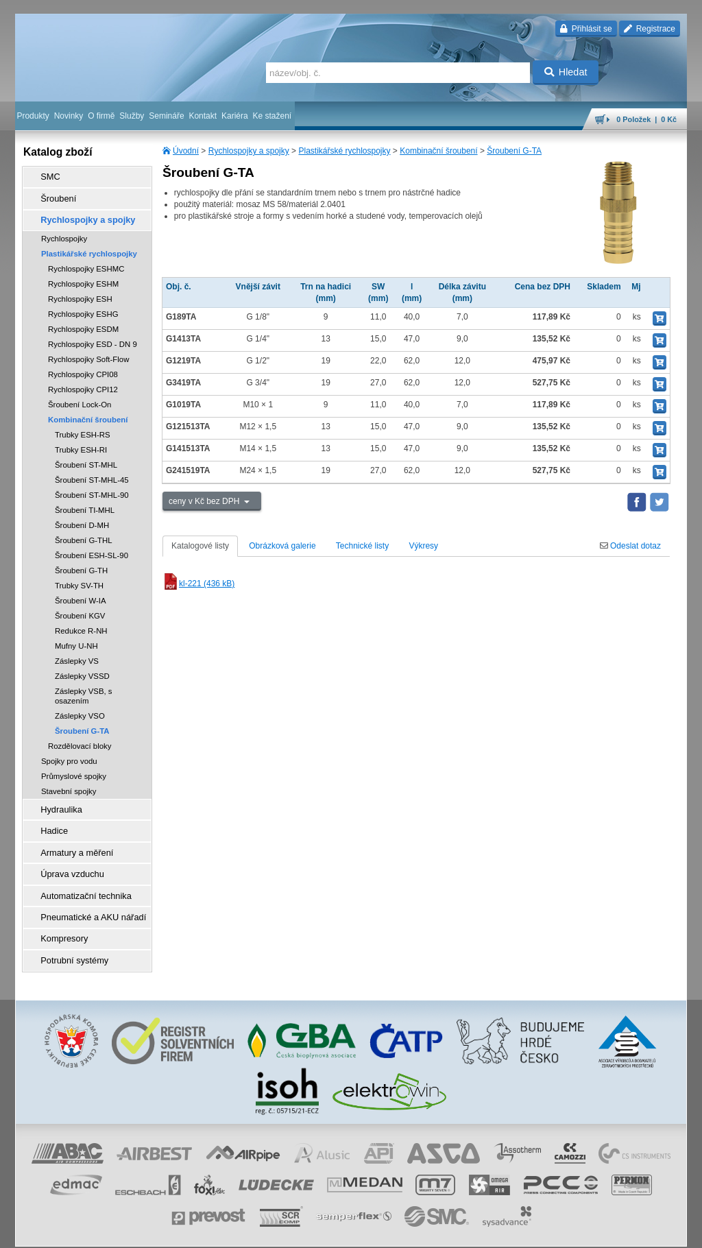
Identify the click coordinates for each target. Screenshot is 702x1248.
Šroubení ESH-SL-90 (91, 548)
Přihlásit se (586, 29)
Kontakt (203, 116)
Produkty (32, 116)
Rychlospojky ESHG (83, 307)
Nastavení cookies (156, 1231)
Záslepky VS (77, 654)
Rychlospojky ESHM (83, 277)
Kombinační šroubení (438, 151)
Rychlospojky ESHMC (86, 262)
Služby (131, 116)
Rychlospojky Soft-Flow (88, 352)
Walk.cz (103, 1230)
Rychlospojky (64, 232)
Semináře (166, 116)
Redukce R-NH (81, 624)
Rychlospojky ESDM (83, 322)
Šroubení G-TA (514, 151)
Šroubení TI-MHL (84, 503)
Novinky (69, 116)
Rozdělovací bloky (79, 739)
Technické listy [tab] (362, 546)
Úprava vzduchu (67, 859)
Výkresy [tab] (423, 546)
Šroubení (54, 195)
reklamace (376, 1231)
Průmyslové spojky (73, 769)
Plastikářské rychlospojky (344, 151)
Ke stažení (272, 116)
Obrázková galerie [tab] (282, 546)
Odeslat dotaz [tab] (630, 546)
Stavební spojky (68, 784)
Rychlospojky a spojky (248, 151)
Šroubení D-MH (82, 518)
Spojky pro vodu (69, 754)
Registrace (649, 29)
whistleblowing (425, 1231)
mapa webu (545, 1231)
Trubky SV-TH (79, 579)
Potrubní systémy (69, 936)
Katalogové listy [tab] (200, 546)
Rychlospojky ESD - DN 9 (92, 337)
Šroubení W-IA (80, 594)
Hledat (566, 72)
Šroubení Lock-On (79, 398)
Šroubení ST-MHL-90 (92, 488)
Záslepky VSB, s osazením (83, 689)
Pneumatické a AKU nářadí (86, 897)
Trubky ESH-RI (81, 443)
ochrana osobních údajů (310, 1231)
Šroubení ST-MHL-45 (92, 473)
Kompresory (59, 917)
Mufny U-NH (76, 639)
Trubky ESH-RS (82, 428)
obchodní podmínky (228, 1231)
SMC (46, 176)
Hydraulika (56, 801)
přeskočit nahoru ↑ (648, 1231)
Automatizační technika (79, 878)
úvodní (506, 1231)
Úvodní (186, 151)
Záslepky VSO (80, 709)
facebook (472, 1231)
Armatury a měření (71, 840)
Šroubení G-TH (81, 564)
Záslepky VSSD (82, 669)
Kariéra (234, 116)
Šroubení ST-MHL (86, 458)
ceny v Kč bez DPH (205, 501)
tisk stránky (591, 1231)
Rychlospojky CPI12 (83, 383)
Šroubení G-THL (83, 533)
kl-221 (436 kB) (198, 583)
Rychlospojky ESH (80, 292)
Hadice (49, 821)
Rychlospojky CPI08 (83, 367)
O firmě (101, 116)
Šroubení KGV (80, 609)
